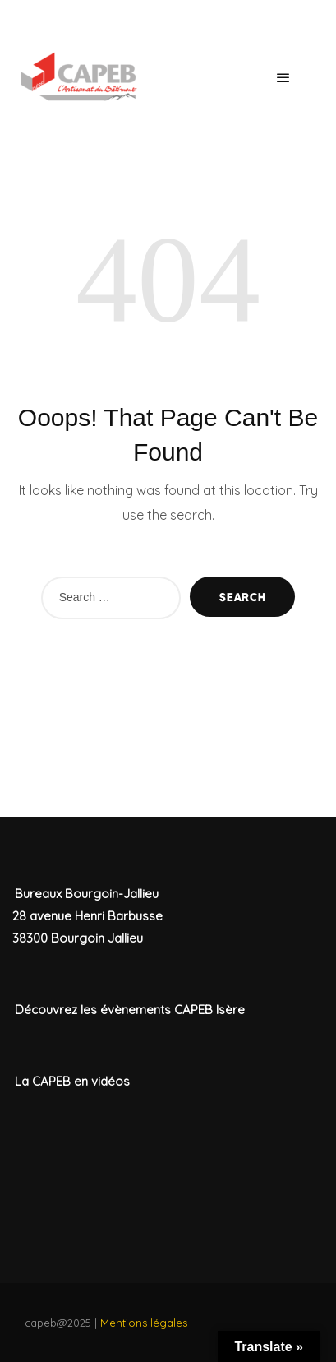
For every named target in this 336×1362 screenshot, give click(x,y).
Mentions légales (143, 1322)
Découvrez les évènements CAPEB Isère (130, 1009)
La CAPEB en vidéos (72, 1081)
